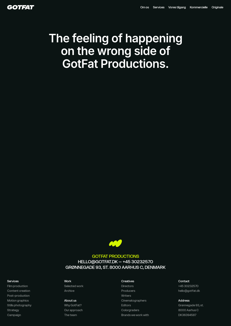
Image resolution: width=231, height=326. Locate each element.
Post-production (18, 295)
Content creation (18, 291)
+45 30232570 (138, 261)
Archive (69, 291)
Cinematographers (133, 300)
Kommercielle (199, 7)
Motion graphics (18, 300)
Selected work (73, 286)
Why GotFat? (73, 305)
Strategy (13, 310)
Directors (127, 286)
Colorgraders (130, 310)
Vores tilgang (177, 7)
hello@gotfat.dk (98, 261)
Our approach (73, 310)
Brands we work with (135, 315)
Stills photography (19, 305)
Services (158, 7)
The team (70, 315)
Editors (126, 305)
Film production (17, 286)
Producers (128, 291)
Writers (126, 295)
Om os (144, 7)
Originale (217, 7)
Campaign (14, 315)
